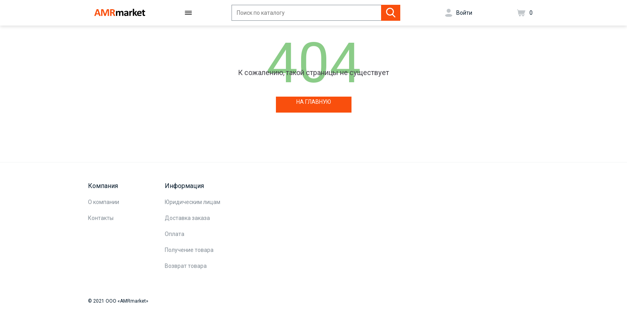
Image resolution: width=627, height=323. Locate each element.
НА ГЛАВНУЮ (313, 102)
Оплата (174, 234)
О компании (103, 202)
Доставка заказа (187, 218)
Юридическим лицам (192, 202)
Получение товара (189, 250)
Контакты (101, 218)
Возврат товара (186, 266)
